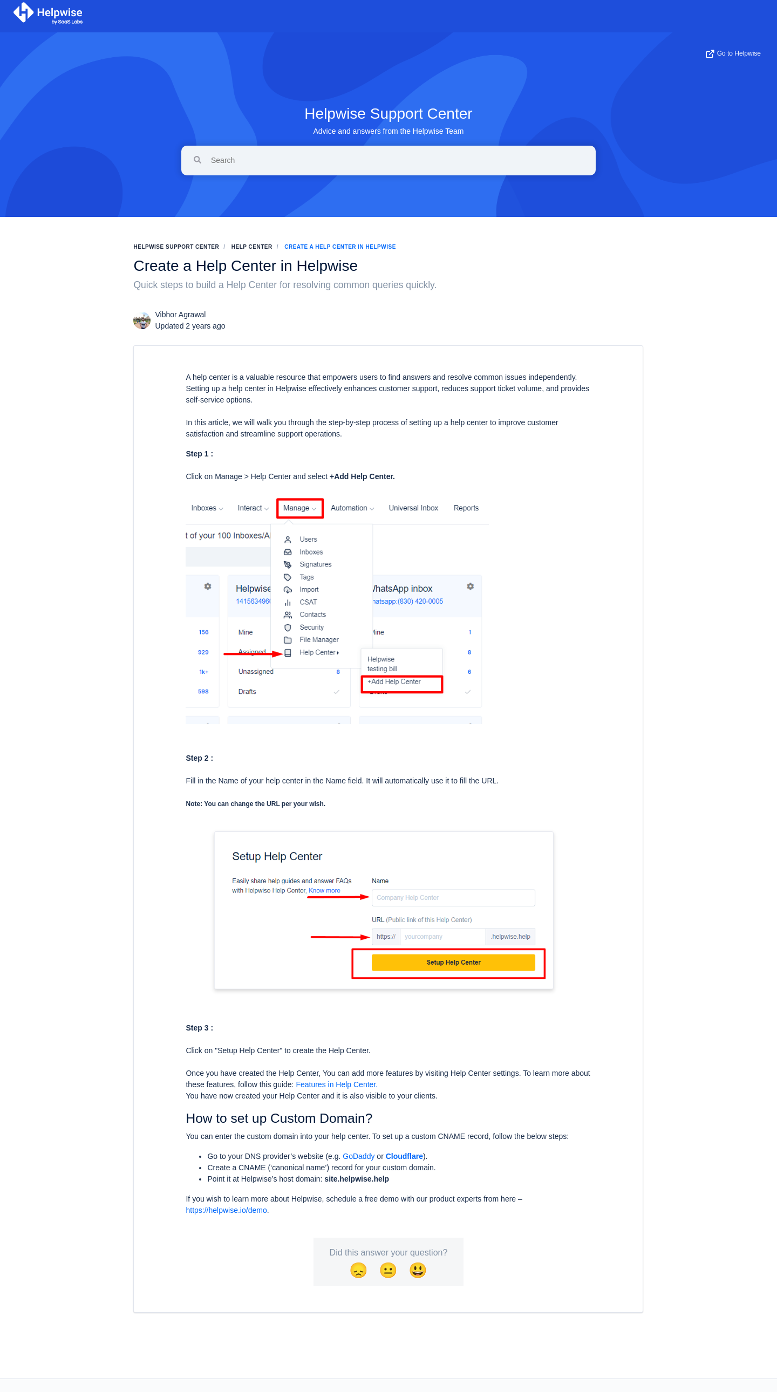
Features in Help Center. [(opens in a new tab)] (337, 1084)
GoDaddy (358, 1156)
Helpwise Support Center (388, 113)
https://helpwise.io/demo (226, 1210)
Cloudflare (404, 1156)
